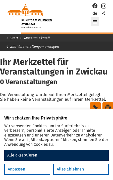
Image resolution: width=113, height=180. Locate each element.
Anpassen (16, 169)
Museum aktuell (36, 38)
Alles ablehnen (70, 169)
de (94, 13)
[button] (95, 21)
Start (14, 38)
